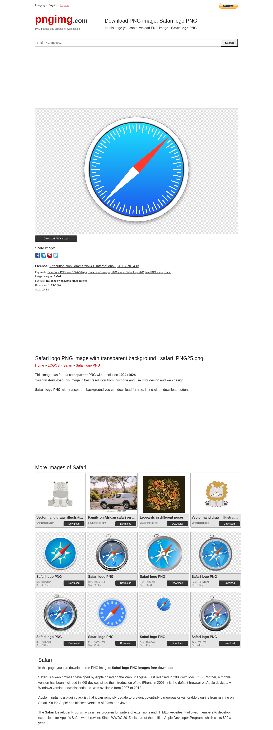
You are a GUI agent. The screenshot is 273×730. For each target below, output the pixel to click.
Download (73, 523)
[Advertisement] (136, 79)
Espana (64, 5)
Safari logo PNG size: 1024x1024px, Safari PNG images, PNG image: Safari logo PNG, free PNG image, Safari (109, 272)
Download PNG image (56, 238)
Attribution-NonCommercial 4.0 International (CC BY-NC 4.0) (94, 266)
